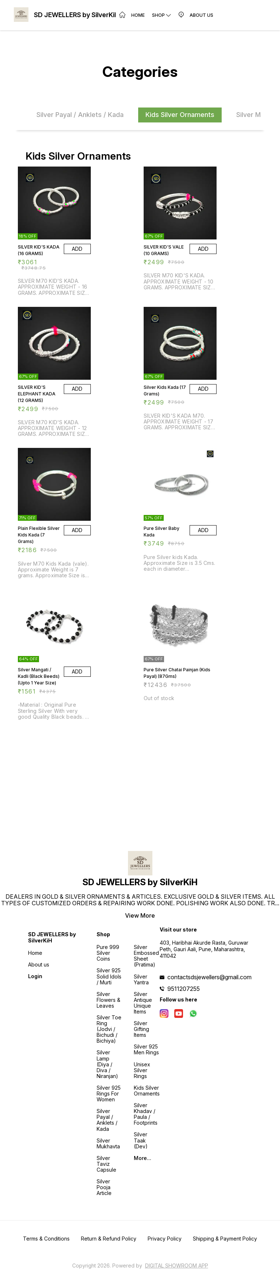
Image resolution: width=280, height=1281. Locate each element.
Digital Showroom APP (176, 1265)
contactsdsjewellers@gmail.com (209, 977)
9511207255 (183, 988)
